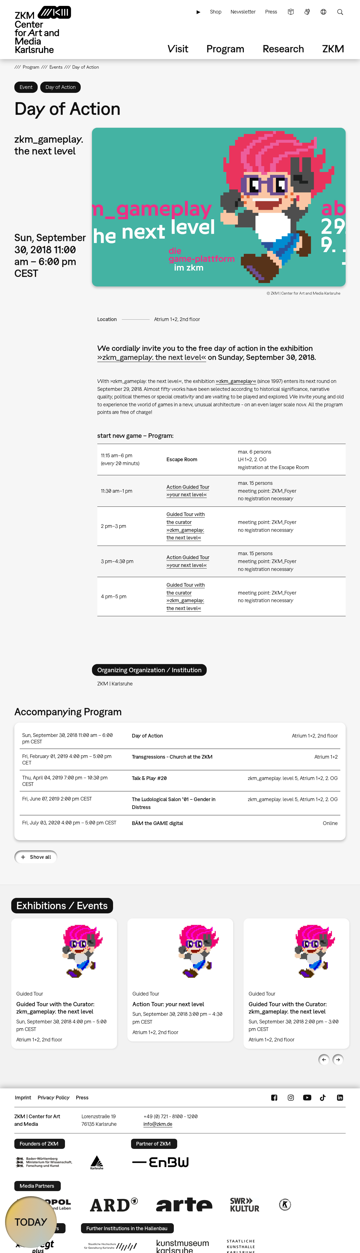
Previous (324, 1059)
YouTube (307, 1097)
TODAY (31, 1222)
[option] (64, 983)
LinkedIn (340, 1097)
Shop (215, 12)
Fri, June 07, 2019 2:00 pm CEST (57, 799)
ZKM (333, 48)
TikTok (323, 1097)
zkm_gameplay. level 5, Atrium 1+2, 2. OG (293, 778)
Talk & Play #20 (149, 778)
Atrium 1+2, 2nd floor (177, 319)
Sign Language (307, 12)
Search (340, 12)
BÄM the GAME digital (157, 823)
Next (338, 1059)
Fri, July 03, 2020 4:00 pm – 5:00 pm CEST (69, 823)
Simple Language (290, 12)
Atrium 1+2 (326, 757)
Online (330, 823)
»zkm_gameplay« (236, 381)
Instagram (290, 1097)
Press (271, 12)
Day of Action (147, 736)
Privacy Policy (54, 1097)
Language (323, 12)
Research (283, 48)
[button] (219, 207)
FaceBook (274, 1097)
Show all (40, 857)
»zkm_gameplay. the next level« (151, 357)
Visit (178, 48)
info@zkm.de (157, 1124)
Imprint (23, 1097)
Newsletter (243, 12)
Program (225, 48)
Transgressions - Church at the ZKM (172, 757)
